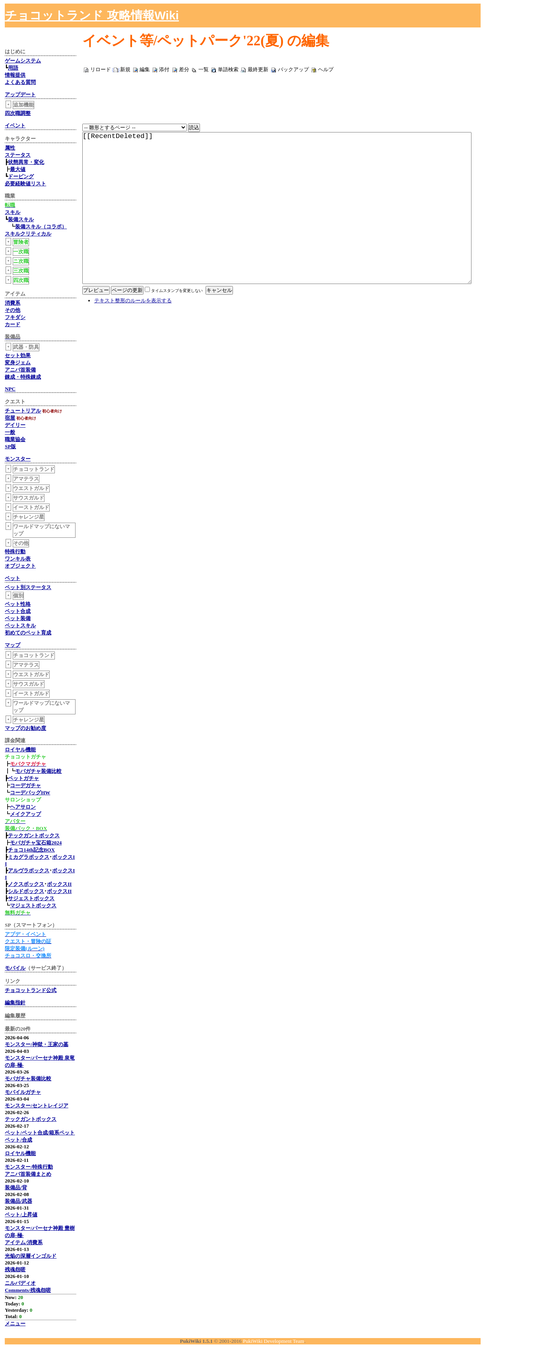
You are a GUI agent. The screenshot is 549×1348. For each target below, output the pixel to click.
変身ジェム (18, 363)
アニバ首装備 (20, 370)
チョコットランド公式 (30, 990)
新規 (125, 69)
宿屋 (10, 418)
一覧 (203, 69)
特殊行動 (15, 551)
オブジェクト (20, 566)
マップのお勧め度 (25, 728)
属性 (10, 148)
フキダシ (15, 317)
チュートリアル (23, 411)
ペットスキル (20, 625)
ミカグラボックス (28, 857)
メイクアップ (25, 814)
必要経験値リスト (25, 184)
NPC (10, 389)
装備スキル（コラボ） (41, 227)
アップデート (20, 94)
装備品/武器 (18, 1201)
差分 (184, 69)
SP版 (10, 446)
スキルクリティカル (28, 234)
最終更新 (258, 69)
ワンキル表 (18, 559)
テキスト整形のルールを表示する (133, 340)
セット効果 (18, 355)
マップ (12, 645)
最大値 (17, 169)
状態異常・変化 (26, 162)
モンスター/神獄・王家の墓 (36, 1044)
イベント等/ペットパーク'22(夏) (183, 41)
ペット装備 (18, 618)
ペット (12, 578)
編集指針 (15, 1003)
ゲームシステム (23, 61)
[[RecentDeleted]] (276, 228)
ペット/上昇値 (21, 1215)
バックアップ (293, 69)
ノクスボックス (26, 884)
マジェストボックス (33, 905)
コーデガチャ (25, 785)
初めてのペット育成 (28, 633)
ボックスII (59, 884)
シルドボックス (26, 891)
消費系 (12, 303)
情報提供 (15, 75)
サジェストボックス (31, 898)
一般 (10, 432)
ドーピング (21, 176)
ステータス (18, 155)
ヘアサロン (23, 807)
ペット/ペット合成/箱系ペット (40, 1133)
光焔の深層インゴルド (30, 1256)
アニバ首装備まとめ (28, 1174)
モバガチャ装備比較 (38, 771)
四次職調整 (18, 113)
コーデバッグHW (30, 793)
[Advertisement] (456, 15)
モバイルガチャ (23, 1092)
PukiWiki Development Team (273, 1341)
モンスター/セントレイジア (36, 1106)
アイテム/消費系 (24, 1242)
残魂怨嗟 (15, 1269)
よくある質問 (20, 82)
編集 (145, 69)
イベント (15, 125)
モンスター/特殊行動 (29, 1167)
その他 (12, 310)
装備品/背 (16, 1187)
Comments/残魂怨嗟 (28, 1290)
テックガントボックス (34, 835)
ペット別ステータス (28, 587)
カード (12, 324)
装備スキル (21, 219)
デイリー (15, 425)
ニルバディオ (20, 1283)
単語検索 (228, 69)
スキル (12, 212)
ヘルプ (326, 69)
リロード (100, 69)
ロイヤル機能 (20, 750)
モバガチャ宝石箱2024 (36, 843)
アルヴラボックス (28, 870)
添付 (164, 69)
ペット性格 (18, 604)
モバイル (15, 968)
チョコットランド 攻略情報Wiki (92, 15)
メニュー (15, 1324)
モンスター (18, 459)
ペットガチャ (23, 778)
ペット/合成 (18, 1140)
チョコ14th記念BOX (31, 850)
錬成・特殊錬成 (23, 377)
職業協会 (15, 439)
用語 (13, 68)
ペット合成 (18, 611)
